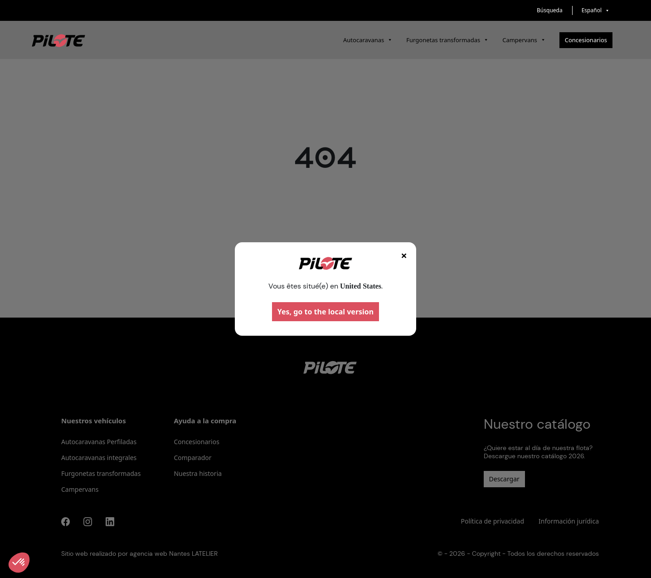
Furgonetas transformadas (447, 40)
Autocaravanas (368, 40)
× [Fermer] (404, 255)
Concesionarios (586, 40)
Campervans (524, 40)
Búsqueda (550, 10)
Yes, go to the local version (325, 312)
